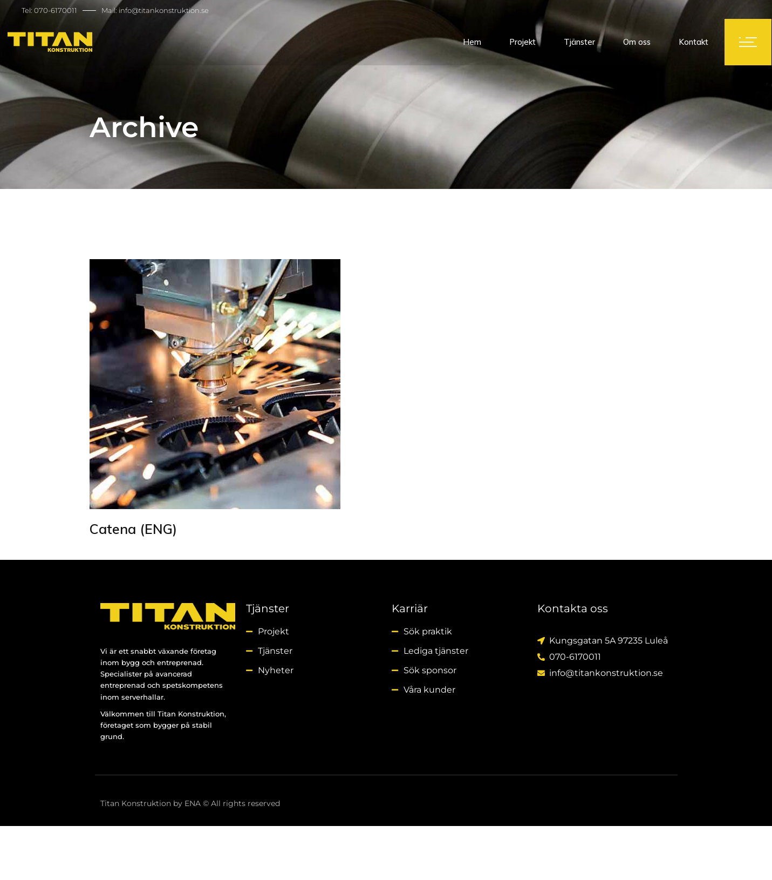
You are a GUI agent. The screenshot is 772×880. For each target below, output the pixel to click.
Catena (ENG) (133, 528)
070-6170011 (55, 10)
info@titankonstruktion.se (164, 10)
